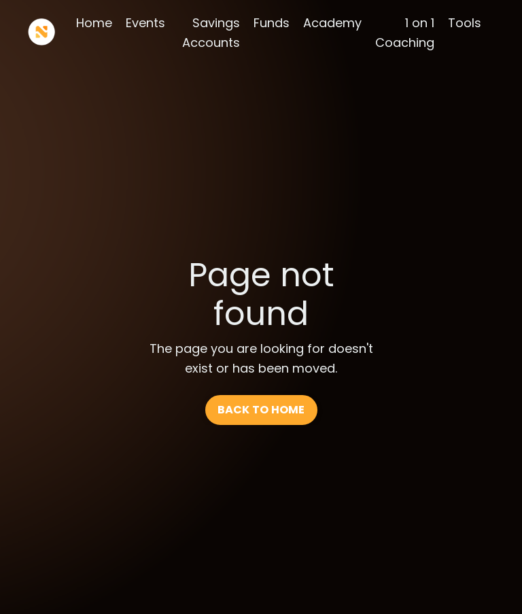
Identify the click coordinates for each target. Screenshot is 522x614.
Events (145, 22)
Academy (332, 22)
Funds (272, 22)
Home (94, 22)
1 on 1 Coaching (404, 32)
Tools (464, 22)
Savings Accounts (211, 32)
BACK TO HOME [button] (261, 409)
